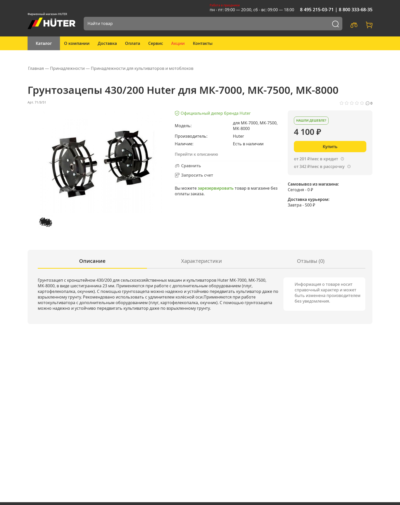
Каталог (44, 43)
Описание (92, 260)
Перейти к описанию (196, 154)
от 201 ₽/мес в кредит (316, 158)
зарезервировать (216, 188)
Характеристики (201, 260)
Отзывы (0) (310, 260)
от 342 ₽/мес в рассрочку (319, 166)
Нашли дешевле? (311, 120)
